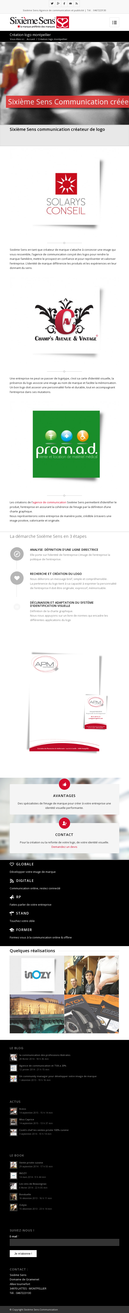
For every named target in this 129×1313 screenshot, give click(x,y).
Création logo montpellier (30, 34)
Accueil (31, 39)
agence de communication (50, 502)
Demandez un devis (64, 847)
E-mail (14, 1236)
